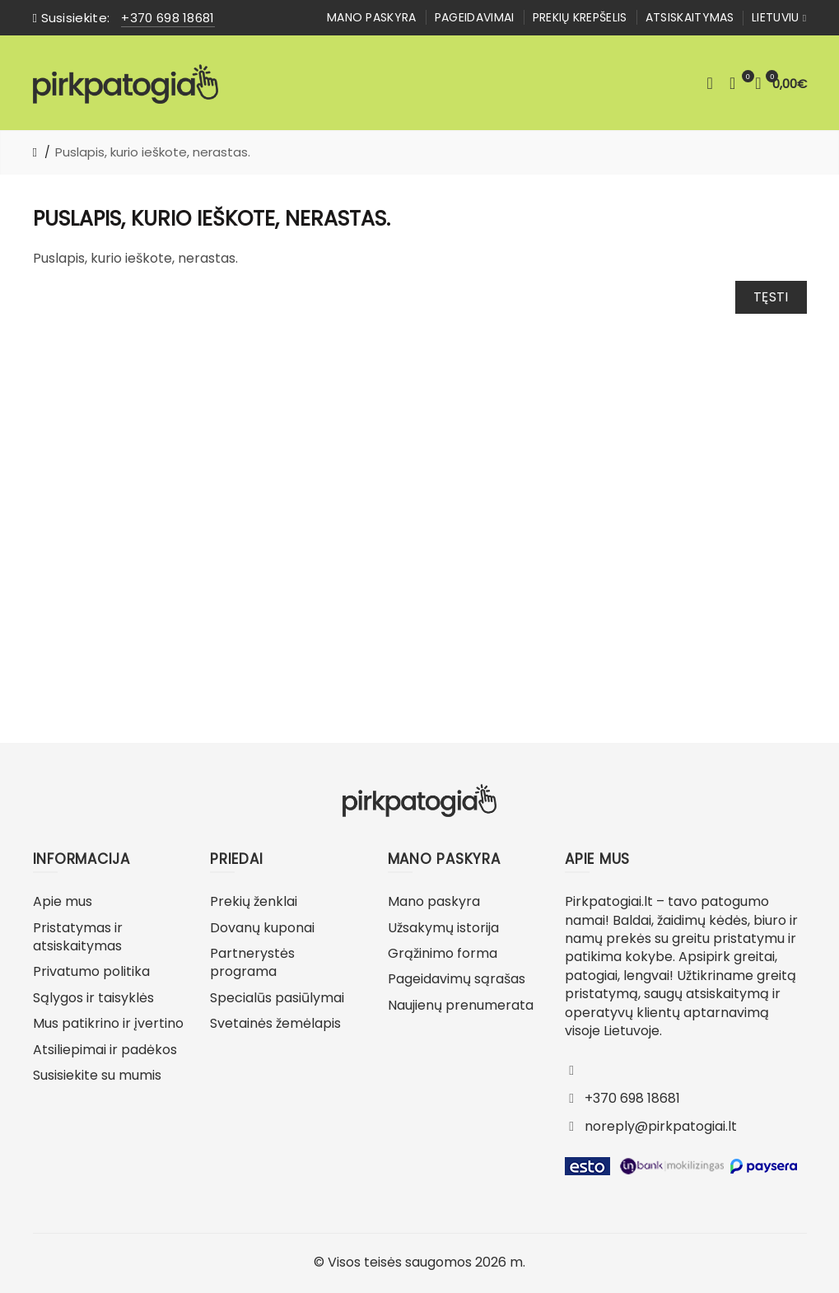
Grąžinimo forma (442, 953)
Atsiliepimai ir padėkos (105, 1049)
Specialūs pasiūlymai (277, 997)
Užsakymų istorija (443, 927)
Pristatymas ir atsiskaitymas (78, 936)
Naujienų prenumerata (461, 1005)
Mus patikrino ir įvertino (108, 1023)
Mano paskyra (372, 17)
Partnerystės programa (252, 962)
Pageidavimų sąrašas (456, 978)
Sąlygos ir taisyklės (93, 997)
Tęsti (771, 296)
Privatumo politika (91, 971)
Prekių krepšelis (580, 17)
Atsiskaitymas (690, 17)
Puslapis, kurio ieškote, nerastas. (152, 152)
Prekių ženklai (253, 901)
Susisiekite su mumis (97, 1075)
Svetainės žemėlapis (275, 1023)
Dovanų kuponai (262, 927)
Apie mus (62, 901)
